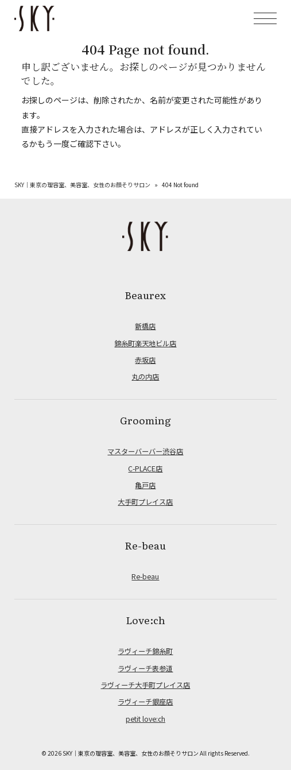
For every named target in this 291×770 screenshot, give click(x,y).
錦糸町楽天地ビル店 (145, 343)
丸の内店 (145, 377)
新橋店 (145, 326)
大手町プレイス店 (145, 502)
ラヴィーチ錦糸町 (145, 651)
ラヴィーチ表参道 (145, 668)
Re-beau (145, 576)
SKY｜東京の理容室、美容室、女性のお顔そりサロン (82, 184)
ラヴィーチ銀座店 (145, 702)
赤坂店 (145, 360)
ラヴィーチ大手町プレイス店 (145, 685)
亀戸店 (145, 485)
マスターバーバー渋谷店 (145, 451)
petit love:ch (145, 719)
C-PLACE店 (145, 468)
